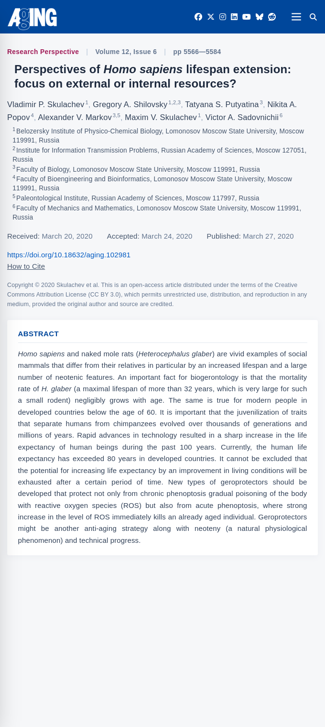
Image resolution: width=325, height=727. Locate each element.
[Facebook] (198, 17)
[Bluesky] (259, 17)
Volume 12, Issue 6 (126, 51)
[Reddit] (272, 17)
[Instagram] (222, 17)
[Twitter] (211, 17)
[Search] (313, 17)
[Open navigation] (296, 16)
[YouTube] (246, 17)
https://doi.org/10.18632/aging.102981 (68, 255)
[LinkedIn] (234, 17)
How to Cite (26, 266)
